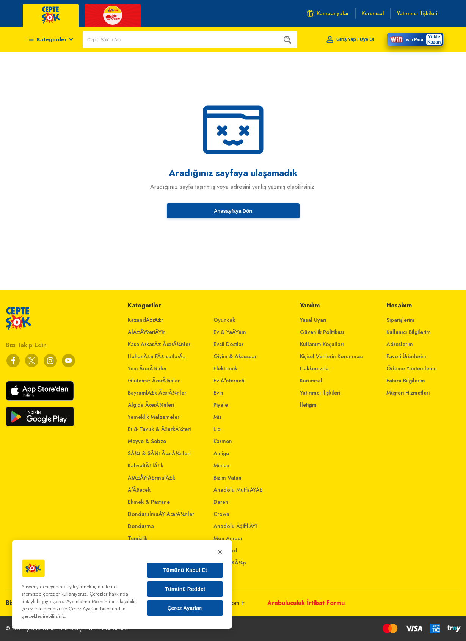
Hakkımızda (314, 368)
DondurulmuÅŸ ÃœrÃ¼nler (161, 514)
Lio (217, 429)
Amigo (221, 453)
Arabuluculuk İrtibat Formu (306, 603)
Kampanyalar (328, 13)
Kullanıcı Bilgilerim (408, 332)
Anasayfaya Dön (233, 211)
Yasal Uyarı (313, 320)
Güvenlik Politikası (322, 332)
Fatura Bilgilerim (405, 380)
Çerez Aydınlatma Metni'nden (84, 601)
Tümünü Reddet (185, 589)
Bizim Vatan (227, 477)
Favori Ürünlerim (406, 356)
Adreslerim (399, 344)
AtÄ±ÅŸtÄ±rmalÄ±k (151, 477)
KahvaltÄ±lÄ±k (145, 465)
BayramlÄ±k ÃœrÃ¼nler (157, 393)
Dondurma (141, 526)
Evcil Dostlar (228, 344)
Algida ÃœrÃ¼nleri (151, 405)
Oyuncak (224, 320)
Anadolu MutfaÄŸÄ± (238, 490)
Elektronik (225, 368)
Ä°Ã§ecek (139, 490)
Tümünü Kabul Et (185, 570)
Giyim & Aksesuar (235, 356)
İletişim (308, 405)
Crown (221, 514)
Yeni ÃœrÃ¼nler (147, 368)
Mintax (221, 465)
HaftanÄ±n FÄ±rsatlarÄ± (157, 356)
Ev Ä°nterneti (228, 380)
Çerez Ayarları (184, 608)
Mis (217, 417)
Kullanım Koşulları (322, 344)
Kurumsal (311, 380)
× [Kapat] (220, 552)
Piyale (220, 405)
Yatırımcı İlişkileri (320, 393)
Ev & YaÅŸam (229, 332)
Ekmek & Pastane (149, 502)
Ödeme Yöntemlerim (411, 368)
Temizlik (137, 538)
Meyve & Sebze (147, 441)
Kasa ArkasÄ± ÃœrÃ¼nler (159, 344)
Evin (218, 393)
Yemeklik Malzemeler (153, 417)
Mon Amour (228, 538)
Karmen (222, 441)
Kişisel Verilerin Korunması (331, 356)
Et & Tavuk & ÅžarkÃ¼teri (159, 429)
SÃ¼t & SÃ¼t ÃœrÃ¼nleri (159, 453)
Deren (220, 502)
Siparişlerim (400, 320)
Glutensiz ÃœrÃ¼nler (154, 380)
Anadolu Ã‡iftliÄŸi (235, 526)
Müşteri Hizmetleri (408, 393)
